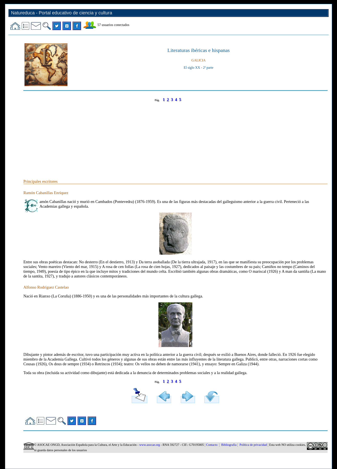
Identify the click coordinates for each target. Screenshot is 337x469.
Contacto (212, 444)
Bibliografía (228, 444)
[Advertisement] (152, 136)
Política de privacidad (253, 444)
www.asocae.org (149, 444)
